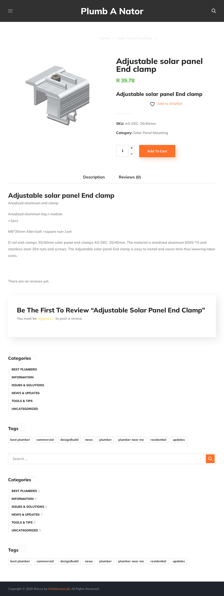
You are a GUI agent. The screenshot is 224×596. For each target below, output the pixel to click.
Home (104, 38)
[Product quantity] (127, 151)
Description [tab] (94, 177)
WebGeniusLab (59, 589)
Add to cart (157, 151)
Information (23, 377)
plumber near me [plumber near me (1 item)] (131, 440)
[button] (214, 11)
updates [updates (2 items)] (179, 440)
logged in (45, 318)
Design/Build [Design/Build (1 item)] (69, 440)
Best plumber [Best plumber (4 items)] (20, 440)
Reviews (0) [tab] (130, 177)
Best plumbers (24, 369)
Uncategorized (25, 409)
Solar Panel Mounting (134, 38)
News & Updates (26, 393)
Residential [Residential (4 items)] (158, 440)
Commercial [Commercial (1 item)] (45, 440)
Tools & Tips (22, 401)
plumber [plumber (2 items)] (105, 440)
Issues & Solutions (28, 385)
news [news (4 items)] (89, 440)
